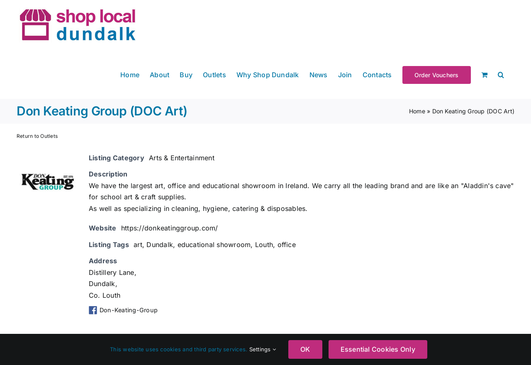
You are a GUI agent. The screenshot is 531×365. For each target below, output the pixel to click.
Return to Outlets (37, 136)
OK (305, 349)
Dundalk (159, 244)
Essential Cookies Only (378, 349)
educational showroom (214, 244)
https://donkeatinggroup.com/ (169, 228)
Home (417, 111)
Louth (264, 244)
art (138, 244)
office (287, 244)
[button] (501, 74)
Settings (262, 349)
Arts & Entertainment (181, 158)
